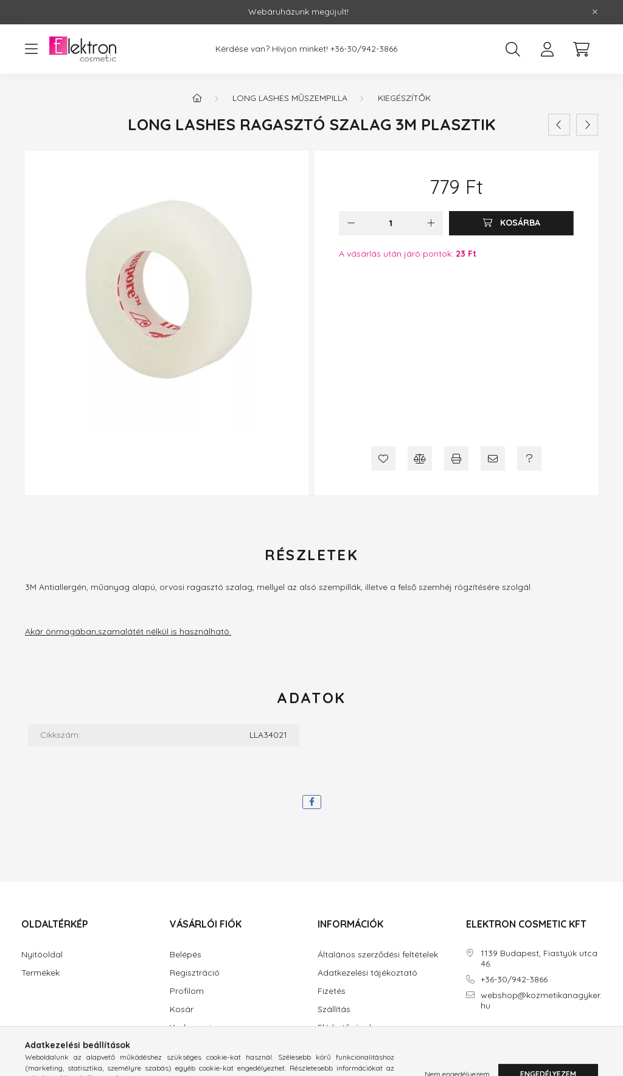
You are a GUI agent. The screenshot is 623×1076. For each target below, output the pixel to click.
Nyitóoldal (42, 954)
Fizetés (332, 991)
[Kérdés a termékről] (529, 458)
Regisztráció (195, 973)
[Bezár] (595, 12)
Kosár (181, 1009)
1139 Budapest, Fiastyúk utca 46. (539, 958)
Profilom (187, 991)
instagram (493, 1039)
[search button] (513, 49)
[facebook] (311, 802)
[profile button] (547, 49)
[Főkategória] (197, 97)
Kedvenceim (194, 1027)
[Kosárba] (511, 223)
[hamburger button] (31, 49)
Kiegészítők (404, 97)
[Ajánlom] (493, 458)
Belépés (185, 954)
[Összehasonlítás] (420, 458)
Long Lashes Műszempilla (289, 97)
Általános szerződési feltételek (378, 954)
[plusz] (431, 223)
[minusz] (351, 223)
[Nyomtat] (456, 458)
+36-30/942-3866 (363, 49)
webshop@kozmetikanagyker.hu (541, 1000)
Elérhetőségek (346, 1027)
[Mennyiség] (390, 223)
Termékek (40, 973)
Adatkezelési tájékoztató (367, 973)
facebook (468, 1039)
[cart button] (581, 49)
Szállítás (334, 1009)
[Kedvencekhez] (383, 458)
